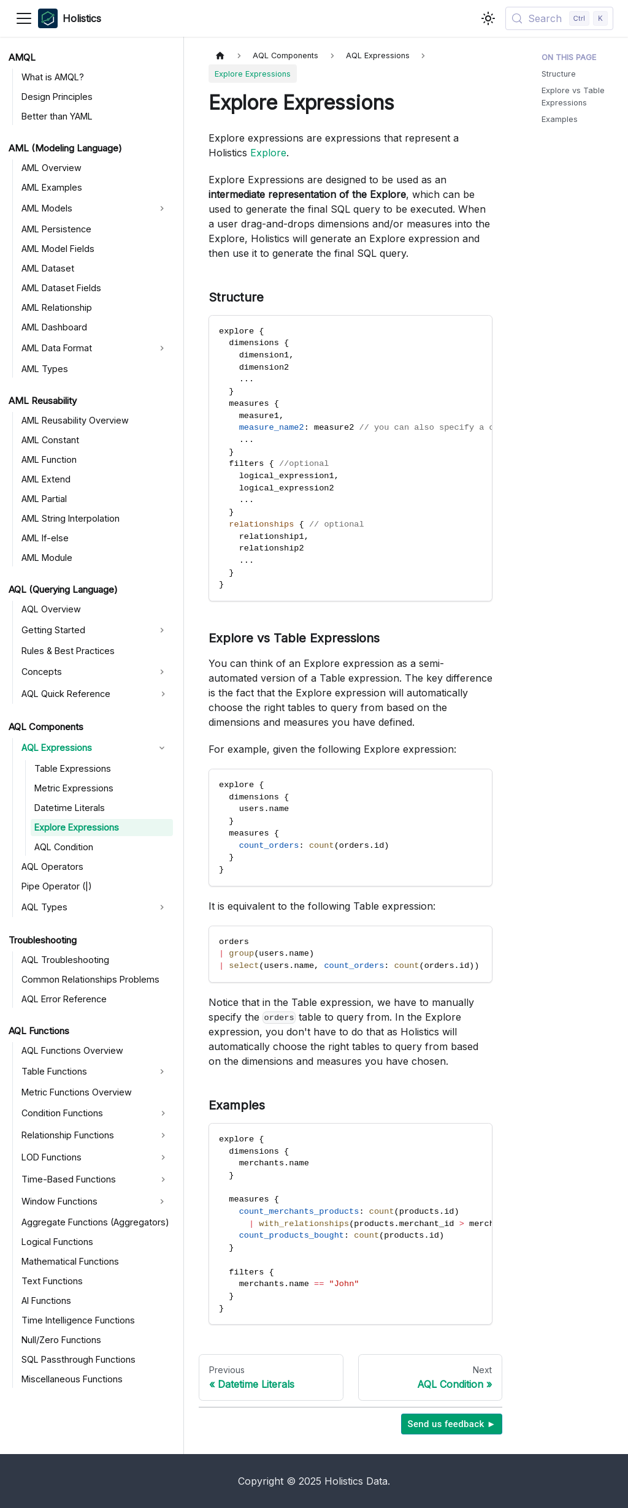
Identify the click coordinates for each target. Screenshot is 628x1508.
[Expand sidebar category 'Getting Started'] (162, 630)
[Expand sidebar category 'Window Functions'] (162, 1201)
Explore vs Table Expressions (573, 96)
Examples (560, 119)
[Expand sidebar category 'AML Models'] (162, 208)
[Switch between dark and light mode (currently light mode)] (488, 18)
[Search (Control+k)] (559, 18)
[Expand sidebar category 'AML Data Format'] (162, 348)
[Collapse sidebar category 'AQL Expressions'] (162, 748)
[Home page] (220, 55)
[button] (95, 694)
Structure (559, 73)
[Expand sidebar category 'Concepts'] (162, 672)
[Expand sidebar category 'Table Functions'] (162, 1071)
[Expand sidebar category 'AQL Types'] (162, 907)
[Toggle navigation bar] (24, 18)
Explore (268, 153)
